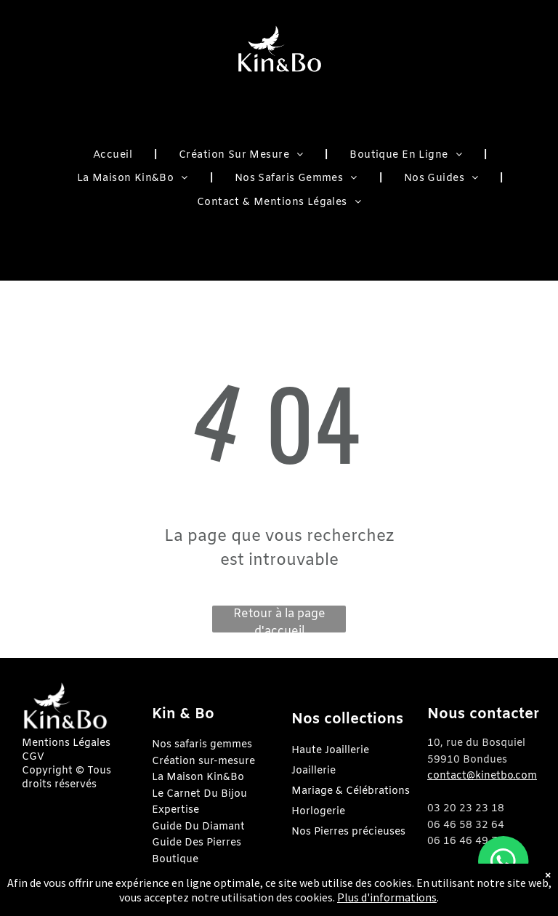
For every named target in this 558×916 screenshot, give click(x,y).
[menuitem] (114, 156)
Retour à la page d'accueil (279, 619)
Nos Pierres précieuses (348, 832)
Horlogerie (318, 812)
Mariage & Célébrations (350, 791)
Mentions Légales (66, 743)
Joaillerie (313, 771)
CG (29, 757)
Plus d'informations (387, 897)
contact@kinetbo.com (482, 776)
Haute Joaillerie (330, 751)
